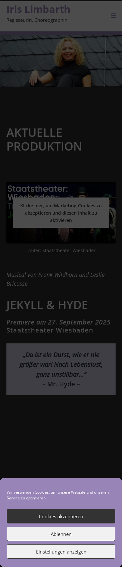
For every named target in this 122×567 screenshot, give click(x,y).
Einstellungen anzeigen (61, 551)
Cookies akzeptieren (61, 516)
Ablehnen (61, 534)
